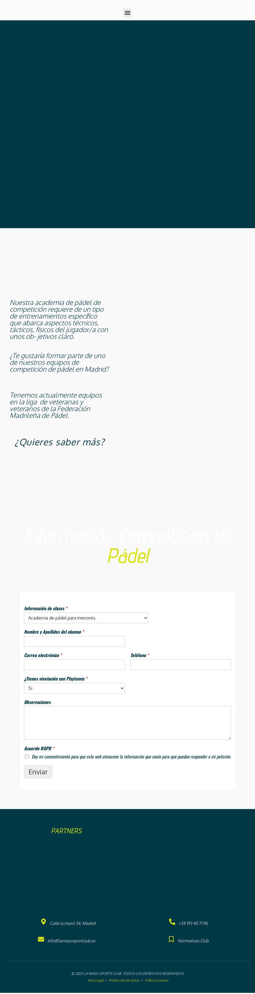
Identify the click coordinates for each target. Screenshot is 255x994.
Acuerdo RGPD (39, 750)
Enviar (38, 772)
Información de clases (45, 610)
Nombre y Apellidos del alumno (54, 633)
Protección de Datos (124, 981)
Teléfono (139, 656)
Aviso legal (95, 981)
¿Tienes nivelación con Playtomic (55, 680)
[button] (127, 14)
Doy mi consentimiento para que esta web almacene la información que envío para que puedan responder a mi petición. (131, 757)
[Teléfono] (180, 666)
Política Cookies (156, 981)
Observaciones (37, 703)
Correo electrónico (43, 656)
